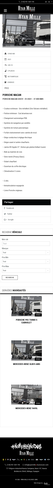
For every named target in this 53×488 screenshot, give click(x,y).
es (49, 2)
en (46, 2)
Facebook (9, 208)
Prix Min (5, 257)
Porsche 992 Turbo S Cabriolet (26, 321)
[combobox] (26, 252)
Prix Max (5, 266)
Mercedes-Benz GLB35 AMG (26, 364)
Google (8, 220)
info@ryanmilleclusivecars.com (36, 465)
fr (51, 2)
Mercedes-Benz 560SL (27, 408)
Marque (5, 248)
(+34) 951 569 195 (27, 2)
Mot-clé (5, 239)
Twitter (8, 214)
